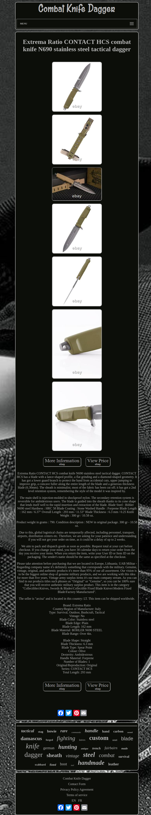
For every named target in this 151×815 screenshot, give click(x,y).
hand (106, 731)
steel (89, 754)
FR (80, 800)
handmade (91, 762)
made (124, 748)
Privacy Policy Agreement (76, 789)
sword (130, 732)
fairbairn (111, 748)
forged (49, 739)
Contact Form (77, 784)
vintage (72, 755)
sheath (54, 755)
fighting (66, 738)
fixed (53, 764)
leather (113, 764)
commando (76, 732)
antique (84, 748)
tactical (27, 730)
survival (123, 756)
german (48, 748)
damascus (31, 738)
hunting (67, 747)
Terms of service (76, 795)
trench (96, 748)
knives (82, 740)
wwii (114, 740)
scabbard (40, 764)
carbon (118, 731)
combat (106, 755)
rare (63, 731)
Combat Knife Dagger (77, 778)
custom (99, 737)
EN (74, 800)
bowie (52, 731)
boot (63, 764)
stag (40, 731)
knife (32, 746)
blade (127, 738)
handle (91, 730)
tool (72, 765)
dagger (33, 754)
